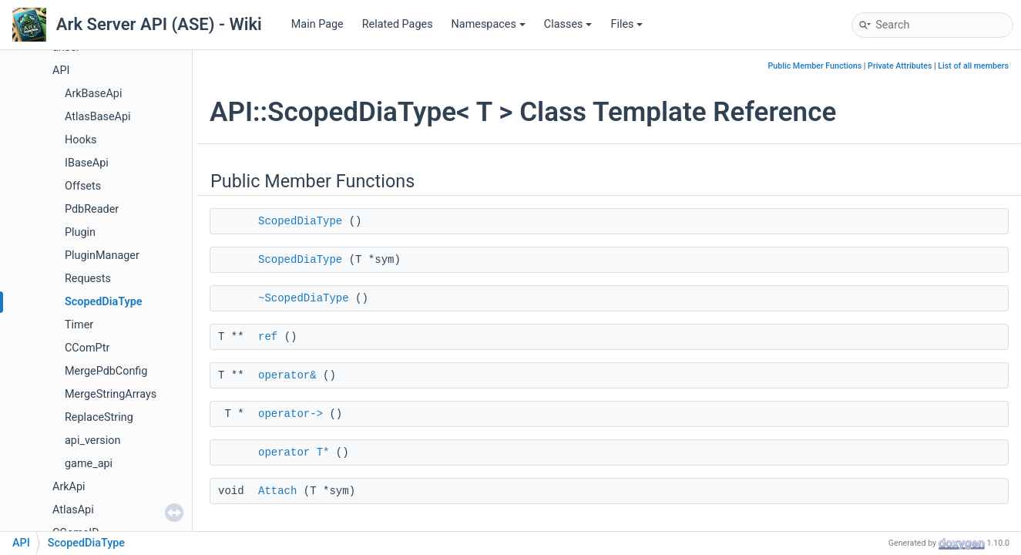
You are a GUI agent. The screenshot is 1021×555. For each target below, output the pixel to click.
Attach (277, 491)
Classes (568, 24)
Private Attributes (900, 66)
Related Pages (397, 24)
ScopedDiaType (104, 301)
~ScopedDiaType (303, 298)
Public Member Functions (815, 66)
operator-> (290, 414)
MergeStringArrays (110, 394)
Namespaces (489, 24)
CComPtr (87, 348)
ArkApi (69, 486)
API (60, 70)
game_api (89, 463)
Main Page (317, 24)
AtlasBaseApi (98, 116)
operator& (287, 375)
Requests (88, 278)
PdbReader (92, 209)
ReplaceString (99, 417)
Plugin (80, 232)
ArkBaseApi (93, 93)
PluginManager (102, 255)
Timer (79, 324)
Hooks (80, 139)
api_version (92, 440)
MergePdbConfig (106, 371)
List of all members (973, 66)
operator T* (293, 452)
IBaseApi (87, 163)
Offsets (83, 186)
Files (626, 24)
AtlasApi (73, 509)
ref (267, 337)
